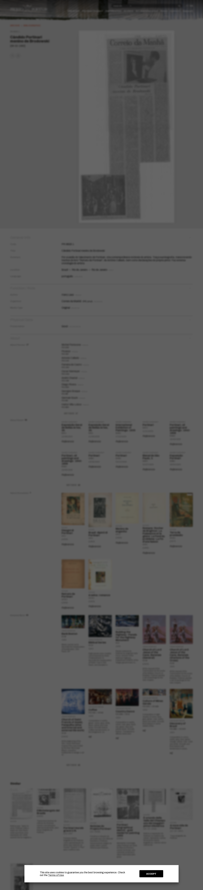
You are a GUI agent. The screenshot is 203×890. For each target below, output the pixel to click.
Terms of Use (56, 875)
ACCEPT (151, 874)
